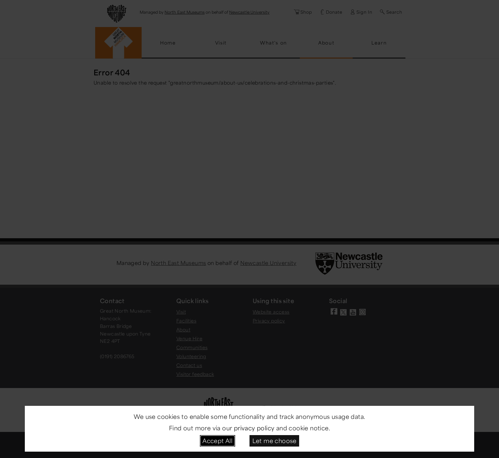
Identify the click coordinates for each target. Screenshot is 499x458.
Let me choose (274, 440)
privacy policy (254, 428)
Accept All (217, 440)
